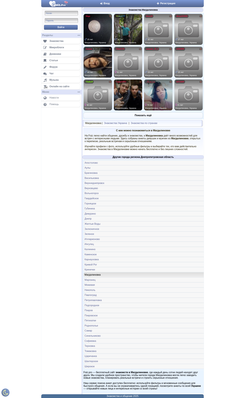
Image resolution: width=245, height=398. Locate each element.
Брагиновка (91, 173)
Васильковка (92, 178)
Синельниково (93, 335)
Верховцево (91, 188)
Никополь (90, 290)
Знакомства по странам (144, 123)
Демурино (90, 213)
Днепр (88, 218)
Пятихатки (90, 320)
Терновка (90, 346)
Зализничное (92, 229)
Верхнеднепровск (94, 183)
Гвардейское (92, 198)
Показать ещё (143, 115)
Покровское (91, 315)
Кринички (90, 269)
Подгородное (92, 305)
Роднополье (91, 325)
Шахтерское (91, 361)
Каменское (91, 254)
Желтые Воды (92, 223)
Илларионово (92, 239)
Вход (105, 3)
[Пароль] (61, 20)
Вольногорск (92, 193)
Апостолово (91, 162)
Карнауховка (92, 259)
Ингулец (89, 244)
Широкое (90, 366)
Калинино (90, 249)
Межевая (90, 285)
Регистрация (165, 3)
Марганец (90, 280)
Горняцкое (90, 203)
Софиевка (90, 341)
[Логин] (61, 13)
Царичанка (91, 356)
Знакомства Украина (115, 123)
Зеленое (89, 234)
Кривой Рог (91, 264)
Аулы (87, 167)
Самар (88, 330)
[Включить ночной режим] (5, 393)
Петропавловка (93, 300)
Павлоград (91, 295)
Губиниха (90, 208)
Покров (89, 310)
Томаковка (90, 351)
